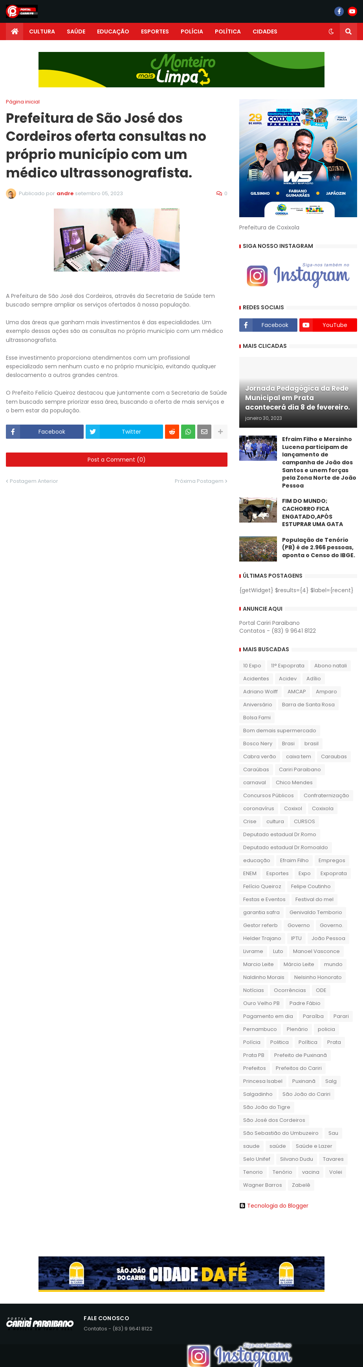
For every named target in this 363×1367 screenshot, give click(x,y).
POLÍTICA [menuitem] (228, 31)
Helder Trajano (262, 938)
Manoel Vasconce (316, 951)
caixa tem (298, 756)
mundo (333, 964)
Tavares (333, 1159)
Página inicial (23, 101)
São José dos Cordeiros (274, 1120)
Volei (335, 1172)
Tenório (282, 1172)
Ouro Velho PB (261, 1003)
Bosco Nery (257, 743)
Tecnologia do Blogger (273, 1206)
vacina (310, 1172)
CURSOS (304, 821)
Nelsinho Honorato (318, 977)
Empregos (332, 860)
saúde (278, 1146)
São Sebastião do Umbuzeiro (281, 1133)
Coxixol (293, 808)
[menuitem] (14, 31)
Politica (279, 1042)
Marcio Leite (258, 964)
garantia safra (261, 912)
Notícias (253, 990)
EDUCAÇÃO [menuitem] (113, 31)
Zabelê (301, 1185)
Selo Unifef (256, 1159)
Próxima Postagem (199, 481)
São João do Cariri (306, 1094)
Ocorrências (290, 990)
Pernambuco (260, 1029)
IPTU (296, 938)
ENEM (250, 873)
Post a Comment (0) (117, 460)
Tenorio (253, 1172)
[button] (331, 31)
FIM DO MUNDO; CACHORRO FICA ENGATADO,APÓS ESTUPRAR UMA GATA (312, 512)
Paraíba (313, 1016)
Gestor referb (260, 925)
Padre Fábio (305, 1003)
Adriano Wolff (260, 691)
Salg (331, 1081)
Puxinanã (303, 1081)
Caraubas (334, 756)
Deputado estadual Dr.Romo (279, 834)
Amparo (326, 691)
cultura (275, 821)
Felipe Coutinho (311, 886)
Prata (334, 1042)
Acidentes (256, 678)
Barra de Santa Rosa (308, 704)
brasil (311, 743)
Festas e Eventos (264, 899)
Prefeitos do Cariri (299, 1068)
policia (326, 1029)
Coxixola (323, 808)
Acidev (288, 678)
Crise (250, 821)
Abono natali (330, 665)
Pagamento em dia (268, 1016)
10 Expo (252, 665)
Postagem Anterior (34, 481)
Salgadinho (258, 1094)
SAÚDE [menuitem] (76, 31)
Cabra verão (259, 756)
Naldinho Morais (263, 977)
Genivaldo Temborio (316, 912)
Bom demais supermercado (279, 730)
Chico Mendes (294, 782)
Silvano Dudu (296, 1159)
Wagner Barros (262, 1185)
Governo (299, 925)
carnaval (254, 782)
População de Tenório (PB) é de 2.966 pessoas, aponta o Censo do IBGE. (318, 547)
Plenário (297, 1029)
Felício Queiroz (262, 886)
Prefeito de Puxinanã (300, 1055)
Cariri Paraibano (300, 769)
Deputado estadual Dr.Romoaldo (285, 847)
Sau (333, 1133)
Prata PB (253, 1055)
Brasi (288, 743)
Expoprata (334, 873)
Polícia (251, 1042)
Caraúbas (256, 769)
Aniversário (257, 704)
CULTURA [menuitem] (42, 31)
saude (251, 1146)
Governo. (331, 925)
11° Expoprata (287, 665)
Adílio (313, 678)
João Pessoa (328, 938)
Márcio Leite (299, 964)
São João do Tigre (266, 1107)
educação (256, 860)
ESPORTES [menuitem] (155, 31)
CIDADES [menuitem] (265, 31)
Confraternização (326, 795)
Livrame (253, 951)
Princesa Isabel (262, 1081)
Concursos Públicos (268, 795)
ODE (321, 990)
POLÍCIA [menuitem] (192, 31)
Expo (305, 873)
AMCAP (297, 691)
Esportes (277, 873)
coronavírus (258, 808)
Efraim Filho (294, 860)
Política (308, 1042)
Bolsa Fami (257, 717)
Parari (341, 1016)
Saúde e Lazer (314, 1146)
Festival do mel (314, 899)
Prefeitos (254, 1068)
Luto (278, 951)
